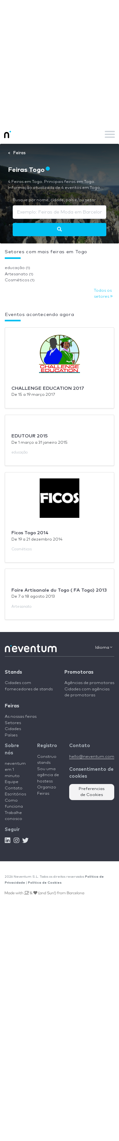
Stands (13, 672)
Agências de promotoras (89, 683)
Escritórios (15, 794)
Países (11, 735)
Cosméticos (20, 280)
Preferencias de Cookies (92, 792)
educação (17, 268)
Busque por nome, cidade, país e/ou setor (54, 200)
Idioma (103, 647)
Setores (13, 723)
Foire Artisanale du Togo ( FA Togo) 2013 (59, 590)
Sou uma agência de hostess (48, 775)
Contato (14, 788)
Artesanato (19, 274)
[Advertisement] (59, 62)
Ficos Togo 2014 (30, 532)
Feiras (12, 706)
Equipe (11, 782)
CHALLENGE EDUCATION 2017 (47, 388)
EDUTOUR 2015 (29, 436)
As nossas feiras (20, 717)
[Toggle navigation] (110, 134)
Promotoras (78, 672)
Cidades (13, 729)
